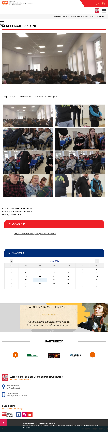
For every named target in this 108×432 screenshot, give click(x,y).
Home (65, 16)
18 (97, 276)
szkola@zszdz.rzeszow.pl (97, 4)
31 (82, 283)
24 (82, 280)
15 (54, 276)
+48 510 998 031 (103, 3)
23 (68, 280)
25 (97, 280)
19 (11, 280)
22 (54, 280)
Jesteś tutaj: (58, 16)
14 (40, 276)
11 (97, 273)
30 (68, 283)
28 (40, 283)
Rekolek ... (101, 17)
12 (11, 276)
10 (82, 273)
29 (54, 283)
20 (26, 280)
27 (26, 283)
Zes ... (85, 17)
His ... (92, 17)
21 (40, 280)
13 (26, 276)
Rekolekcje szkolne (19, 26)
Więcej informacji (16, 240)
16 (68, 276)
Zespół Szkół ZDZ (74, 17)
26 (11, 283)
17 (82, 276)
